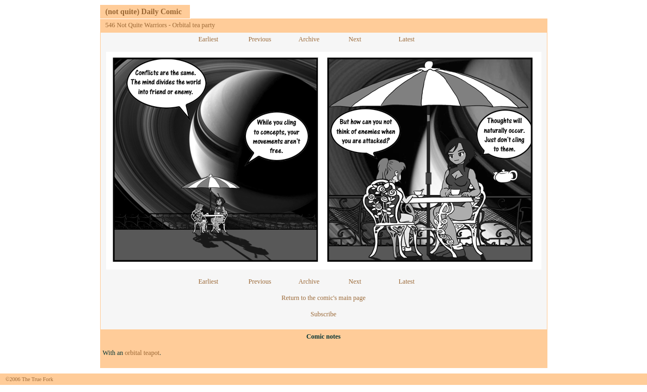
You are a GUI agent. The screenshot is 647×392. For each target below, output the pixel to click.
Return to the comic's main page (323, 298)
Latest (407, 39)
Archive (309, 39)
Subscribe (323, 314)
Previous (260, 39)
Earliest (209, 39)
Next (355, 39)
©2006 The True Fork (29, 379)
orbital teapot (142, 353)
